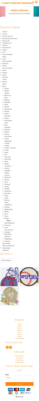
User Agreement (19, 362)
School (4, 75)
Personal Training (7, 68)
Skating (6, 211)
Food (3, 52)
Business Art (6, 41)
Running (6, 200)
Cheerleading (8, 120)
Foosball (6, 143)
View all (4, 31)
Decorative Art (6, 47)
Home (19, 324)
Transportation (6, 248)
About (19, 332)
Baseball (6, 100)
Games (6, 152)
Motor (6, 182)
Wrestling (7, 241)
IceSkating (7, 170)
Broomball (7, 116)
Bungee (6, 118)
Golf (5, 154)
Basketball (7, 102)
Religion (4, 73)
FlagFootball (8, 141)
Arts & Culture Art (7, 36)
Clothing (4, 45)
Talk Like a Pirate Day (8, 246)
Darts (5, 125)
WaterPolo (7, 236)
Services (4, 82)
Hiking (6, 161)
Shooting (7, 207)
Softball (6, 218)
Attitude (6, 93)
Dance (6, 123)
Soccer (6, 216)
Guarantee (19, 358)
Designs (19, 330)
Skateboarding (8, 209)
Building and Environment (9, 38)
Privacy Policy (20, 360)
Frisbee (6, 150)
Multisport (7, 184)
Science (4, 79)
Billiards (6, 107)
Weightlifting (8, 239)
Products (19, 328)
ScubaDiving (8, 205)
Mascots (6, 180)
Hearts (4, 57)
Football (6, 145)
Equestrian (7, 129)
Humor (4, 59)
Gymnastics (7, 157)
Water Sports (8, 234)
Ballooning (7, 95)
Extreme (6, 132)
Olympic (6, 186)
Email (7, 375)
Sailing (6, 202)
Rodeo (6, 196)
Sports (4, 86)
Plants (4, 70)
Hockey (6, 164)
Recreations (7, 193)
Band (5, 98)
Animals (4, 34)
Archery (6, 88)
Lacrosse (6, 175)
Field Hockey (8, 136)
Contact (19, 336)
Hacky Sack (7, 159)
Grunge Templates (7, 54)
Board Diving (8, 109)
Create (19, 326)
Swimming (7, 225)
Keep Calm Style (7, 61)
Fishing (6, 139)
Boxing (6, 114)
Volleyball (7, 232)
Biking (6, 104)
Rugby (6, 198)
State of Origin (6, 243)
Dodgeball (7, 127)
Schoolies (5, 77)
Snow (6, 214)
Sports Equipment (9, 223)
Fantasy (4, 50)
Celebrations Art (7, 43)
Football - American (10, 148)
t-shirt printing (19, 338)
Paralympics (7, 191)
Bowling (6, 111)
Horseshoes (7, 166)
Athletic (6, 91)
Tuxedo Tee (5, 250)
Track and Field (8, 230)
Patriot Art (5, 63)
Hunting (6, 168)
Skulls (4, 84)
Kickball (6, 173)
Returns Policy (19, 356)
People (4, 66)
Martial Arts (7, 177)
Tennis (6, 227)
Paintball (7, 189)
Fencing (6, 134)
